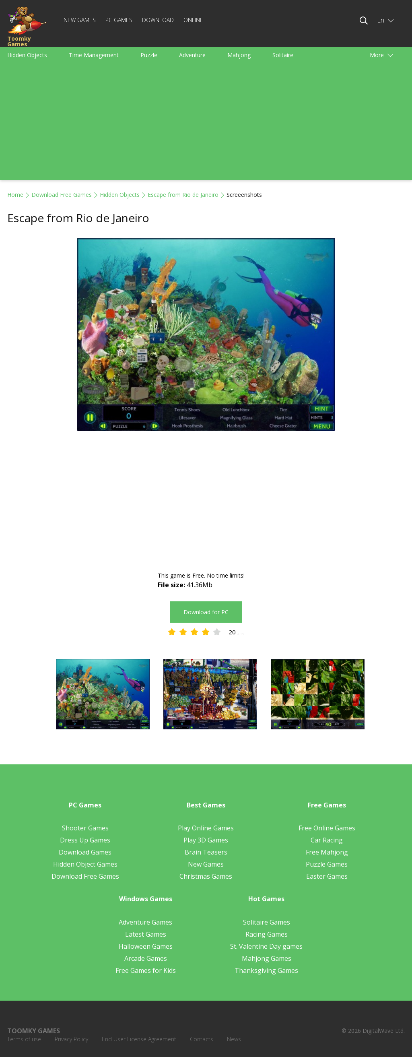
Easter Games (327, 876)
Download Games (85, 852)
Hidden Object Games (85, 864)
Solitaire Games (266, 922)
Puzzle (148, 55)
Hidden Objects (27, 55)
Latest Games (145, 934)
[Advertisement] (206, 123)
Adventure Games (145, 922)
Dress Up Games (85, 840)
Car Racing (327, 840)
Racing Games (266, 934)
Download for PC (206, 612)
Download (158, 20)
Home (15, 194)
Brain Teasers (206, 852)
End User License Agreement (139, 1039)
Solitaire (282, 55)
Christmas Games (205, 876)
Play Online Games (206, 828)
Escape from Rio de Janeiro (183, 194)
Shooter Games (85, 828)
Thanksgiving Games (266, 970)
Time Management (94, 55)
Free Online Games (327, 828)
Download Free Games (61, 194)
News (234, 1039)
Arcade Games (145, 958)
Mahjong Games (266, 958)
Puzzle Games (327, 864)
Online (193, 20)
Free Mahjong (327, 852)
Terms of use (24, 1039)
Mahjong (239, 55)
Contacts (201, 1039)
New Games (80, 20)
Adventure (192, 55)
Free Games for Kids (145, 970)
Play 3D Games (205, 840)
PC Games (118, 20)
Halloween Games (146, 946)
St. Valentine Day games (266, 946)
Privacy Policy (71, 1039)
